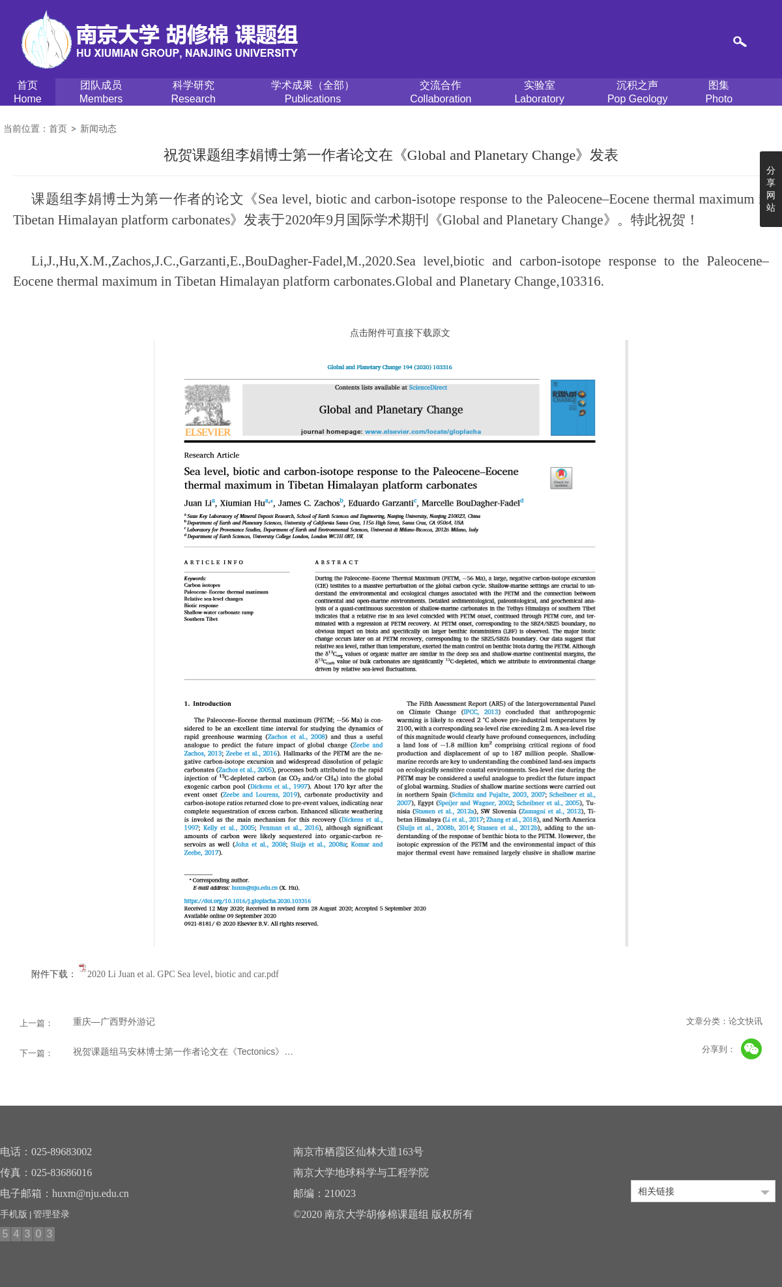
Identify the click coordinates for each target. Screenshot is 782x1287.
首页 (27, 93)
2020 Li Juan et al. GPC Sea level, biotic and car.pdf (183, 974)
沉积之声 (637, 93)
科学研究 (193, 93)
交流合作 (440, 93)
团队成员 (101, 93)
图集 (719, 93)
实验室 (539, 93)
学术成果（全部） (313, 93)
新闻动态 (98, 128)
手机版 (13, 1214)
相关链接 (656, 1191)
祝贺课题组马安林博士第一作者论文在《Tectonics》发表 (187, 1051)
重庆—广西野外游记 (114, 1021)
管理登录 (51, 1214)
